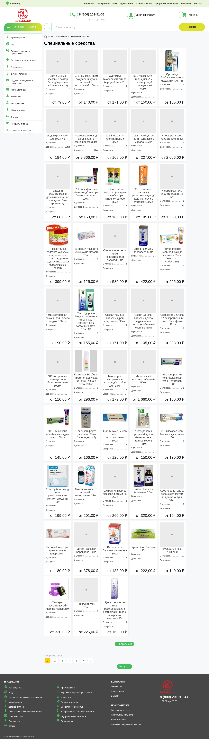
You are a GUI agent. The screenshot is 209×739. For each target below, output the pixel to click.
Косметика (16, 96)
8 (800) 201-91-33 (92, 14)
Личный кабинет (118, 719)
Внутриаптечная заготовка (23, 60)
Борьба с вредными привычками (20, 52)
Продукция (11, 681)
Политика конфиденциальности (126, 724)
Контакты (198, 3)
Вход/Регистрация (145, 15)
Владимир (15, 3)
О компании (88, 3)
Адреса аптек (126, 3)
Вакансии (186, 3)
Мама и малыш (18, 110)
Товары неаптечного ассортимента (77, 711)
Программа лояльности (166, 3)
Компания (118, 681)
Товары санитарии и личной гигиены (26, 711)
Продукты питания (19, 124)
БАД (13, 44)
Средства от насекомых (22, 130)
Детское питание (19, 74)
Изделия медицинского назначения (22, 82)
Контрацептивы (18, 90)
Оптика (14, 117)
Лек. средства (17, 103)
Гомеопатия (16, 67)
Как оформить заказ (107, 3)
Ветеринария (67, 721)
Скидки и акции (144, 3)
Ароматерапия (18, 37)
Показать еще (124, 644)
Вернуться (124, 666)
